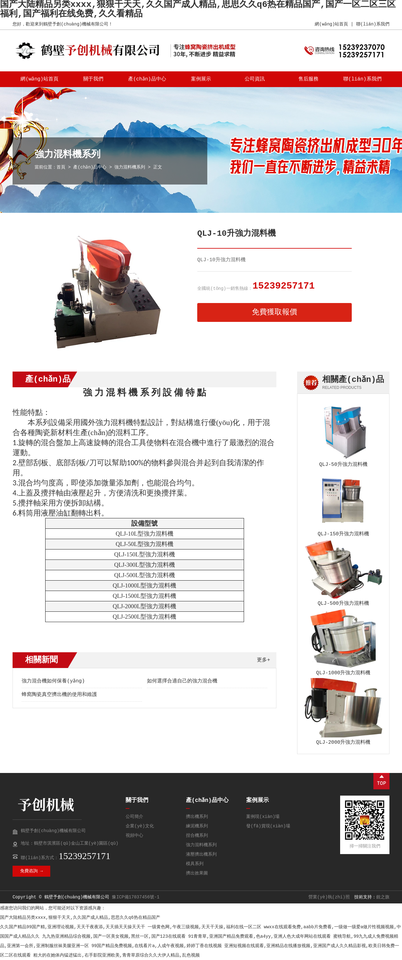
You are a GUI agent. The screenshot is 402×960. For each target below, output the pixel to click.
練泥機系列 (197, 826)
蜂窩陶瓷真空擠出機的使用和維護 (59, 695)
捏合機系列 (197, 835)
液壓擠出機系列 (201, 854)
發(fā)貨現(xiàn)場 (268, 826)
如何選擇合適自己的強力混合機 (182, 681)
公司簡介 (134, 816)
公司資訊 (255, 79)
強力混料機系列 (130, 167)
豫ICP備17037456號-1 (135, 897)
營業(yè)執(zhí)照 (329, 897)
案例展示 (201, 79)
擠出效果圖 (197, 873)
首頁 (61, 167)
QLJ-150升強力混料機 (343, 534)
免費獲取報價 (274, 312)
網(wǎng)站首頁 (331, 24)
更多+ (263, 660)
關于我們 (93, 79)
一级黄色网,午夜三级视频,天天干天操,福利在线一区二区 (204, 927)
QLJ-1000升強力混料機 (343, 673)
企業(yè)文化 (140, 826)
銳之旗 (382, 897)
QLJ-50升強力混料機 (343, 464)
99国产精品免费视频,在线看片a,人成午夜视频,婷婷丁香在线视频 (156, 945)
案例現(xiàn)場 (263, 816)
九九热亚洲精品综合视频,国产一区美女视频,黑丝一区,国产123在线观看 (113, 936)
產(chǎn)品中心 (147, 79)
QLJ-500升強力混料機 (343, 603)
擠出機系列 (197, 816)
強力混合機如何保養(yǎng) (53, 681)
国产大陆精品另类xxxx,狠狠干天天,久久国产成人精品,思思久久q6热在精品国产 (80, 917)
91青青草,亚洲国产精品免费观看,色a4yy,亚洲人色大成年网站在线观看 (259, 936)
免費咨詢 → (31, 871)
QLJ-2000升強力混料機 (343, 742)
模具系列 (195, 863)
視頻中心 (134, 835)
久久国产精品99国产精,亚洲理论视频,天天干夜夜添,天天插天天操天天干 (72, 927)
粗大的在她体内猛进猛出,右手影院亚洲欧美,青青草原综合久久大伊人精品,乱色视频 (116, 955)
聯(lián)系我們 (372, 24)
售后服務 (308, 79)
